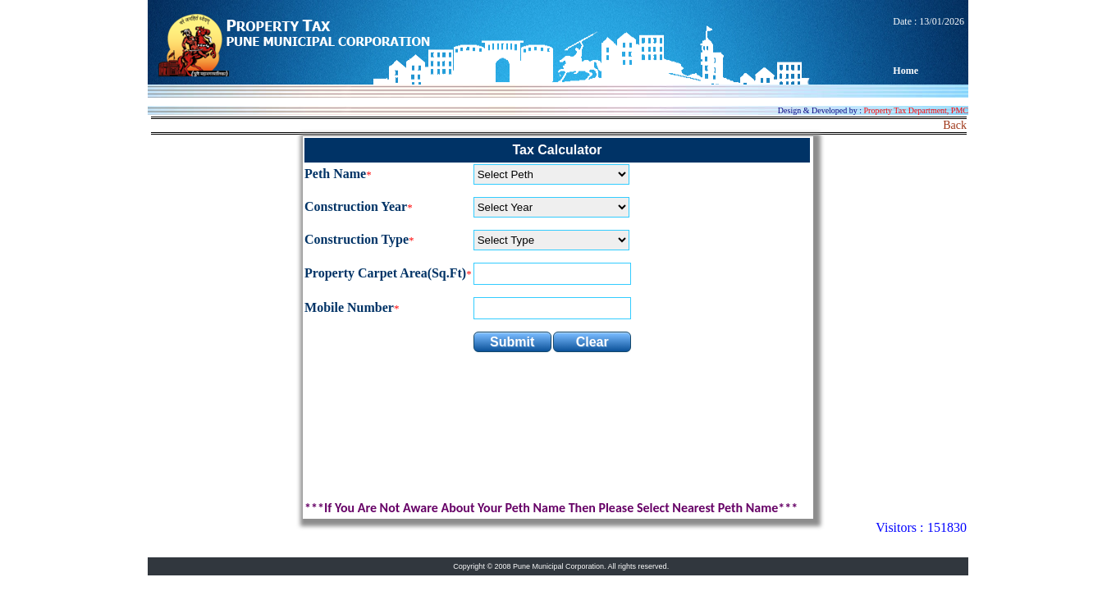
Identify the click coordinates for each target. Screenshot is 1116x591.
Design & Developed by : (873, 110)
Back (955, 125)
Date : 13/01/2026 (928, 46)
